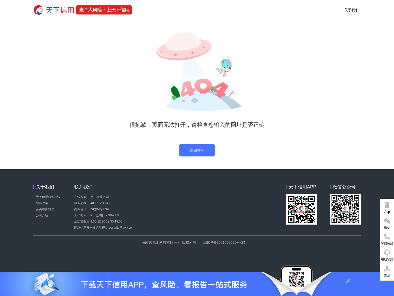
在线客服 (387, 259)
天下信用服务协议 (48, 197)
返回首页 (197, 150)
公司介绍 (42, 215)
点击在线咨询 (99, 197)
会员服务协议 (45, 209)
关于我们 (351, 10)
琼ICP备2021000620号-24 (224, 242)
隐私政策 (42, 203)
